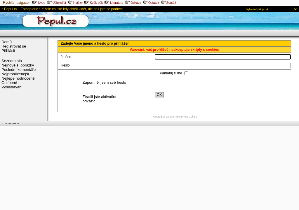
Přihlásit (8, 50)
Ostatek (151, 2)
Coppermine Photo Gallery (181, 116)
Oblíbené (9, 82)
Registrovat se (13, 46)
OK (159, 95)
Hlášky (75, 2)
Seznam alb (11, 61)
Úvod (38, 2)
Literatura (114, 2)
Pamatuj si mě (171, 73)
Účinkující (56, 2)
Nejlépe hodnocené (18, 78)
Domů (6, 42)
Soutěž (168, 2)
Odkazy (133, 2)
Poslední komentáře (18, 69)
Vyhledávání (11, 87)
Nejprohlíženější (15, 74)
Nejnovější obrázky (17, 65)
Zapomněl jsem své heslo (104, 82)
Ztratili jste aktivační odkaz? (99, 98)
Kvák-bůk (93, 2)
